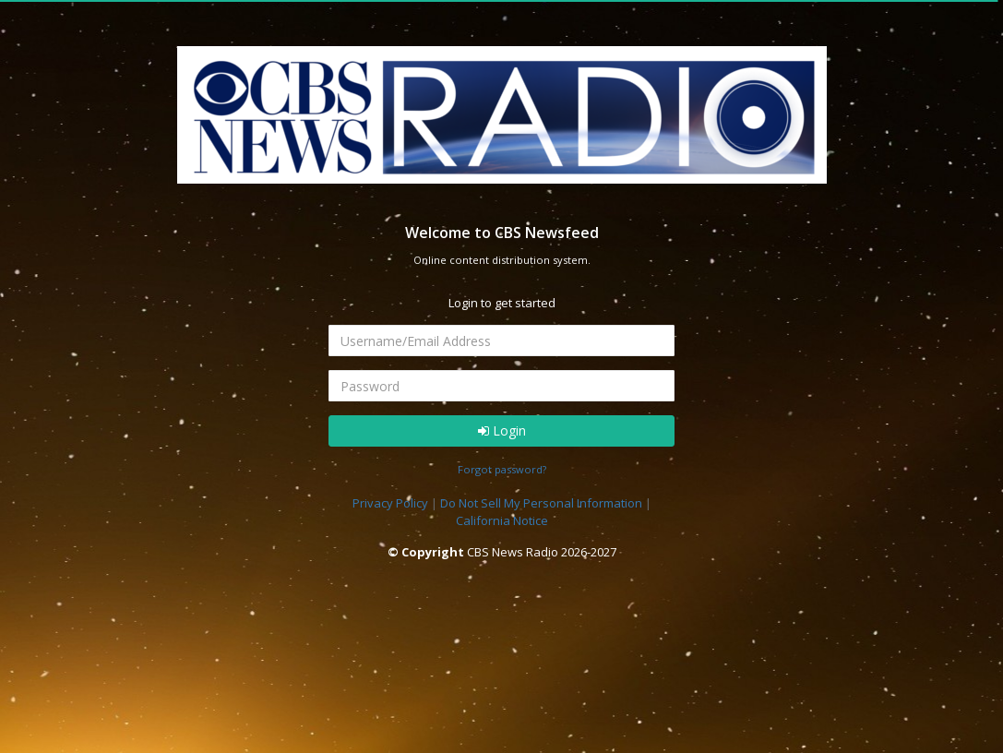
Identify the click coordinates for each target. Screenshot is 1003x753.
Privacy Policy (390, 503)
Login (502, 430)
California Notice (502, 520)
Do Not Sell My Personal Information (541, 503)
